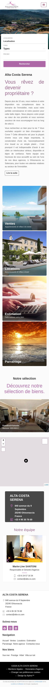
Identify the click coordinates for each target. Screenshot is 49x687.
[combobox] (24, 41)
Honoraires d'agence (34, 669)
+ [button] (3, 440)
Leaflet (46, 485)
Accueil (11, 4)
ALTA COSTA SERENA (15, 594)
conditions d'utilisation (17, 684)
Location (35, 23)
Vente (14, 23)
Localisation (7, 38)
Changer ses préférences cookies (25, 672)
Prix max (6, 54)
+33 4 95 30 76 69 (23, 519)
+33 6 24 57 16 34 (25, 576)
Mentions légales (15, 669)
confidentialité (38, 681)
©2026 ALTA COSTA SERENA (24, 666)
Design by (25, 676)
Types (5, 45)
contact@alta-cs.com (26, 579)
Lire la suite (11, 173)
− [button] (3, 444)
